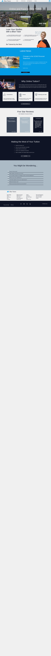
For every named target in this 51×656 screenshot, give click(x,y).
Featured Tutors (19, 199)
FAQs (7, 198)
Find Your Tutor (25, 16)
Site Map (37, 198)
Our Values (8, 199)
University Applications (20, 198)
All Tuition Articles (25, 72)
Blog (26, 198)
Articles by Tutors (28, 199)
